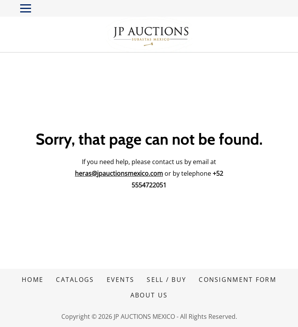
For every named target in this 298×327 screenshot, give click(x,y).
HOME (32, 279)
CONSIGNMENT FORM (237, 279)
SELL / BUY (166, 279)
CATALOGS (75, 279)
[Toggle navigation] (25, 8)
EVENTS (121, 279)
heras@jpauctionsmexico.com (119, 173)
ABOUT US (149, 295)
